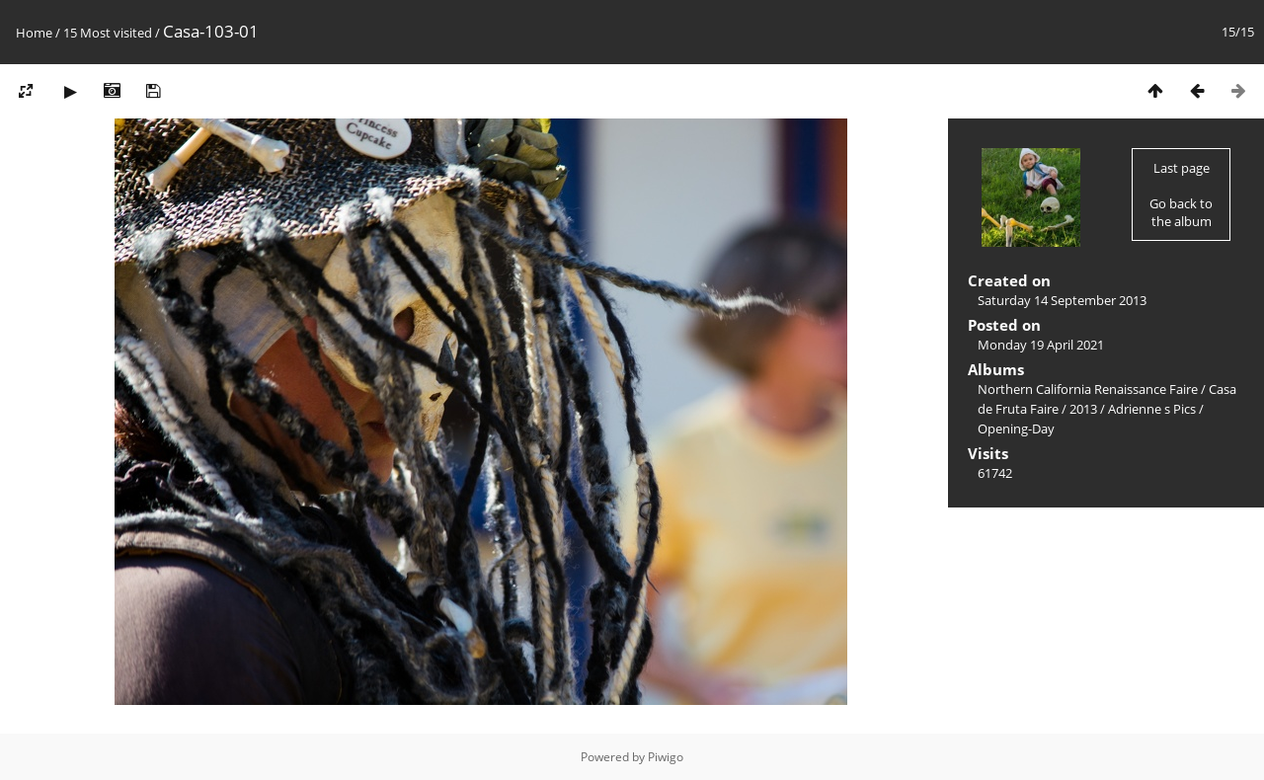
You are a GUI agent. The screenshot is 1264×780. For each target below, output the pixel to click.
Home (34, 32)
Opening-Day (1016, 428)
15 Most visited (107, 32)
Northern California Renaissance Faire (1088, 389)
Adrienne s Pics (1152, 409)
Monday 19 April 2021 (1041, 344)
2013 (1083, 409)
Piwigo (665, 756)
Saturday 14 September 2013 (1062, 300)
